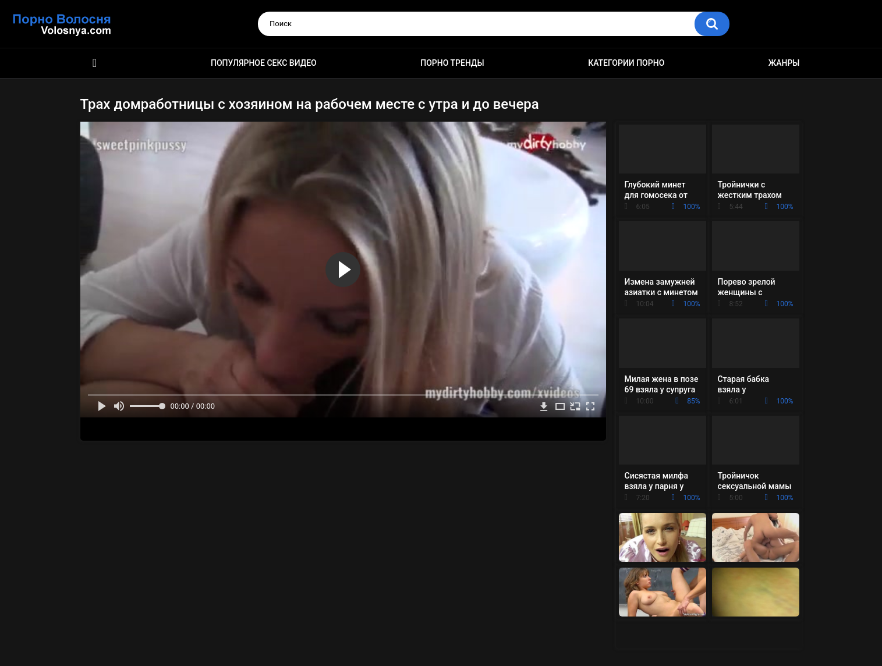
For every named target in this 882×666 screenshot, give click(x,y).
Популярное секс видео (264, 63)
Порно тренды (452, 63)
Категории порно (626, 63)
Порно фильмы (94, 63)
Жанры (784, 63)
